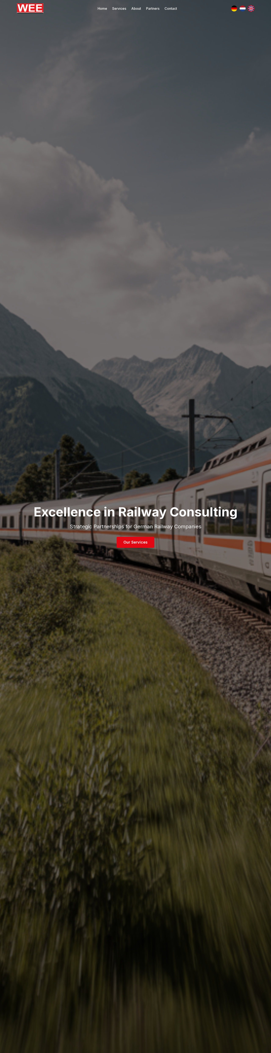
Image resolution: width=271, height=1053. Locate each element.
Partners (152, 8)
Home (102, 8)
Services (119, 8)
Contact (171, 8)
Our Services (135, 542)
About (136, 8)
